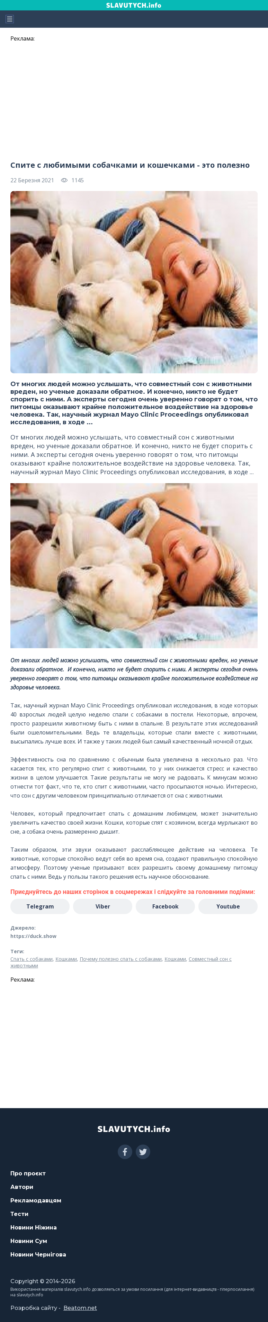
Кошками (66, 959)
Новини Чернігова (38, 1254)
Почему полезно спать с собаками (121, 959)
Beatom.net (80, 1308)
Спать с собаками (31, 959)
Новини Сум (28, 1241)
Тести (19, 1214)
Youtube (228, 906)
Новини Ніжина (33, 1227)
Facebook (165, 906)
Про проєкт (28, 1173)
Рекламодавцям (35, 1200)
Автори (21, 1187)
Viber (103, 906)
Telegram (40, 906)
